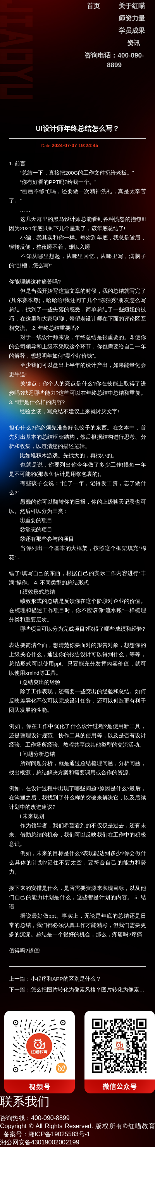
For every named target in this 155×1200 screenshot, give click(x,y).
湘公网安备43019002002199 (39, 1142)
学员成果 (132, 30)
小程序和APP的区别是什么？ (66, 979)
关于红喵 (132, 6)
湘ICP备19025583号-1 (59, 1134)
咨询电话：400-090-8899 (114, 60)
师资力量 (132, 18)
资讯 (133, 43)
